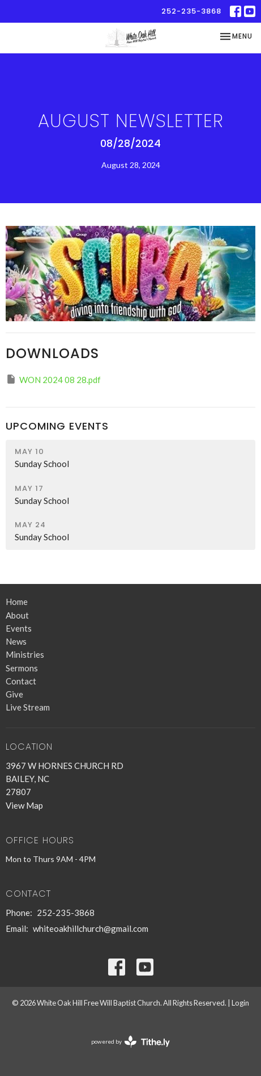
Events (19, 628)
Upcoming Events (57, 426)
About (17, 615)
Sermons (22, 668)
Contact (21, 681)
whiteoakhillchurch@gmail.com (90, 928)
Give (14, 694)
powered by (130, 1042)
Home (17, 601)
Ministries (25, 654)
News (16, 641)
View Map (24, 805)
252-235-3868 (191, 11)
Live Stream (28, 707)
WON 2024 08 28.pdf (53, 379)
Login (240, 1002)
